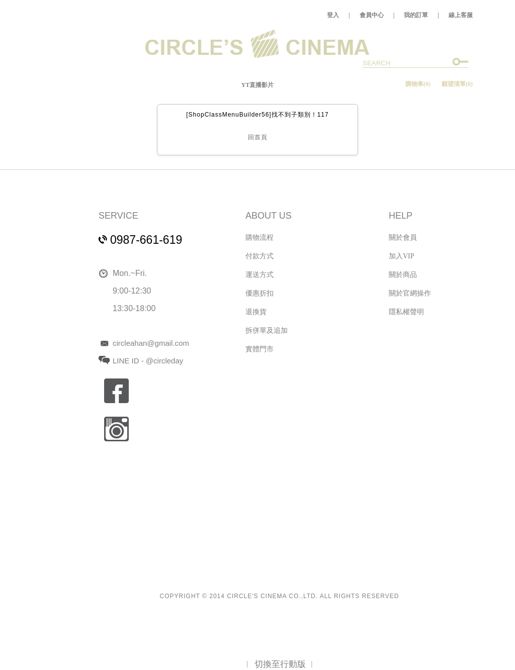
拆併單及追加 (266, 330)
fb (116, 390)
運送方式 (259, 274)
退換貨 (256, 312)
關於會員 (403, 237)
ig (116, 429)
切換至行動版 (280, 664)
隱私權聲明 (406, 312)
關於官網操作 (410, 293)
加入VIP (401, 256)
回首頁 (258, 137)
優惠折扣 (259, 293)
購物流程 (259, 237)
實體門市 (259, 349)
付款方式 (259, 256)
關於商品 (403, 274)
